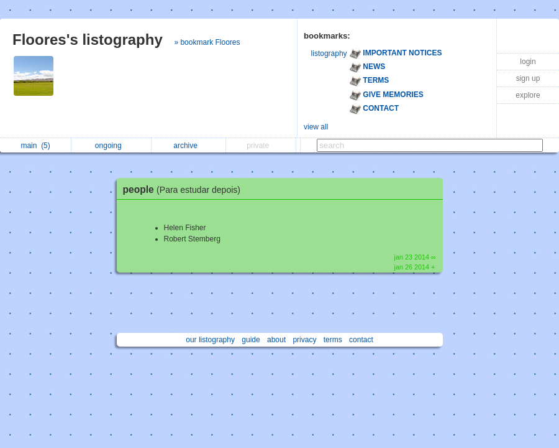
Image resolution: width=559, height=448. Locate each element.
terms (333, 339)
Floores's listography (87, 39)
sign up (528, 78)
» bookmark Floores (207, 42)
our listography (210, 339)
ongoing (111, 145)
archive (188, 145)
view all (316, 127)
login (527, 61)
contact (361, 339)
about (276, 339)
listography (329, 53)
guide (251, 339)
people (185, 189)
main (35, 145)
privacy (304, 339)
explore (528, 95)
